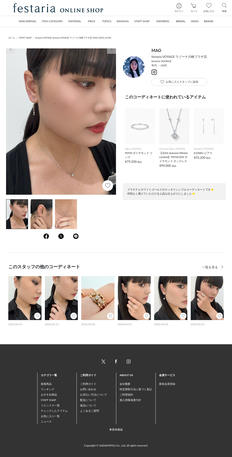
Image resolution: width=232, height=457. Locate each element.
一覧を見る (210, 267)
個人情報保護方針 (130, 400)
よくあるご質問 (89, 410)
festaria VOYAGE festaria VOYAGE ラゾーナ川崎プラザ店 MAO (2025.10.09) (73, 37)
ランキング (47, 389)
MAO (156, 50)
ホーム (11, 37)
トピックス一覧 (50, 405)
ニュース (46, 421)
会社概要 (125, 384)
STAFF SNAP (25, 37)
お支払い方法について (93, 394)
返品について (88, 405)
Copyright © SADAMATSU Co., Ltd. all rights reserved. (116, 445)
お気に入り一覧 (50, 416)
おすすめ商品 (49, 394)
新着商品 (46, 384)
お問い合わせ (88, 389)
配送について (88, 400)
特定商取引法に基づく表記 (136, 389)
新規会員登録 (167, 384)
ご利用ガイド (88, 384)
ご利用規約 (126, 394)
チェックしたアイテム (54, 410)
